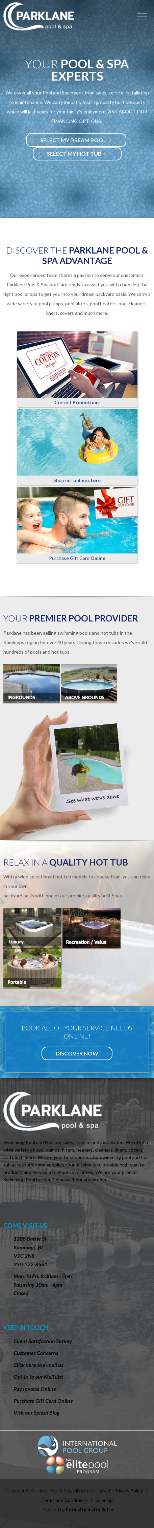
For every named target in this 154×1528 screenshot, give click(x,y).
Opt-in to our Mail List (38, 1376)
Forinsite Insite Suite (89, 1509)
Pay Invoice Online (35, 1388)
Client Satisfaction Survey (43, 1341)
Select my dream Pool (76, 140)
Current (77, 368)
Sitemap (104, 1500)
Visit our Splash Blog (36, 1412)
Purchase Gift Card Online (43, 1400)
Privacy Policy (128, 1490)
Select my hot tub (77, 153)
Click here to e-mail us (38, 1364)
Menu (142, 17)
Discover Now (77, 1053)
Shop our (77, 446)
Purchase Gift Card (77, 524)
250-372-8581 (30, 1264)
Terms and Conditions (64, 1500)
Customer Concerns (36, 1353)
